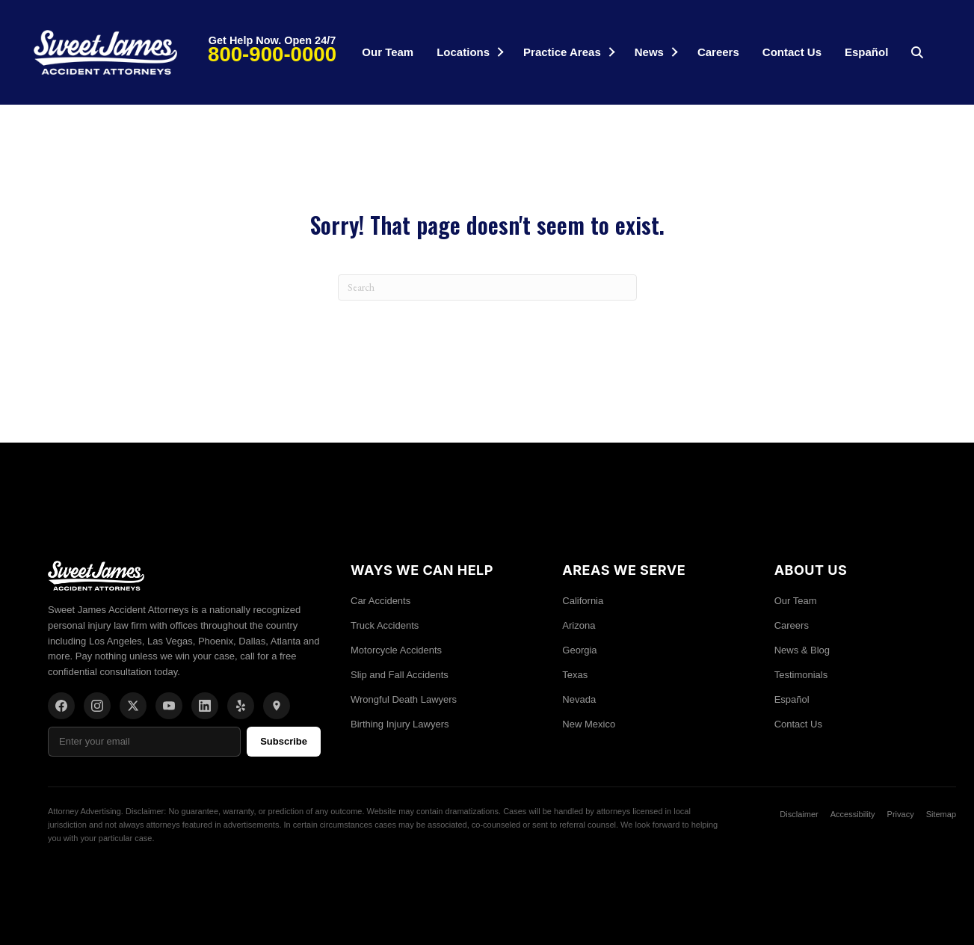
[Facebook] (61, 705)
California (582, 600)
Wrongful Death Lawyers (404, 699)
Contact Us (792, 52)
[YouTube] (168, 705)
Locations (463, 52)
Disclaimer (799, 814)
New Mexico (588, 724)
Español (866, 52)
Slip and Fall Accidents (400, 674)
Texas (575, 674)
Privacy (900, 814)
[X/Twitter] (133, 705)
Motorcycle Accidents (396, 650)
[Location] (276, 705)
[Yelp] (240, 705)
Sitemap (941, 814)
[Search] (487, 287)
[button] (501, 52)
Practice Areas (562, 52)
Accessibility (852, 814)
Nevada (579, 699)
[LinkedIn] (204, 705)
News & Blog (802, 650)
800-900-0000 (272, 54)
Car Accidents (380, 600)
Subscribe (283, 741)
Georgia (579, 650)
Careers (718, 52)
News (649, 52)
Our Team (387, 52)
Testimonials (801, 674)
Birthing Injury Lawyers (400, 724)
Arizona (578, 625)
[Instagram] (97, 705)
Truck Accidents (385, 625)
